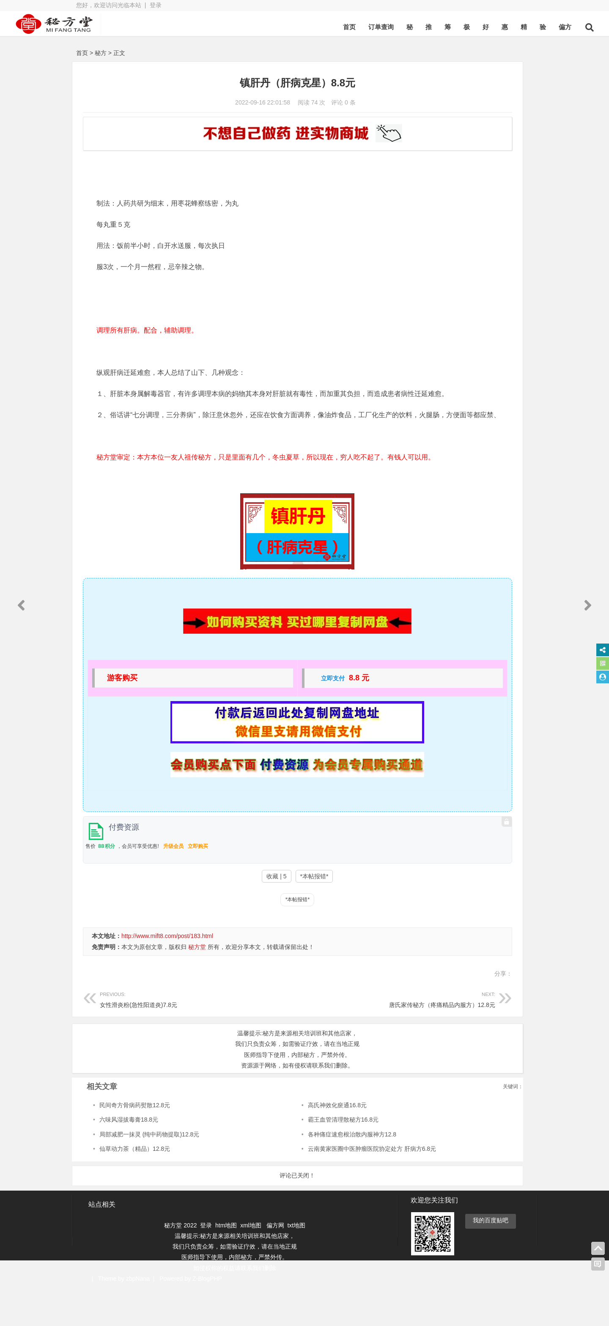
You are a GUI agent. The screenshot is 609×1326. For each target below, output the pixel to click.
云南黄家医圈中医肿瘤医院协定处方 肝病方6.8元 (318, 1186)
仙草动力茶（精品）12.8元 (134, 1186)
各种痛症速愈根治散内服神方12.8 (298, 1172)
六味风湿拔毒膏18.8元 (128, 1157)
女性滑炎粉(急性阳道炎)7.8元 (170, 1036)
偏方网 (275, 1263)
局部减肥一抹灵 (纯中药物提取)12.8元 (149, 1172)
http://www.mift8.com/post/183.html (167, 974)
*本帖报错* (258, 914)
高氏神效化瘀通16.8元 (283, 1143)
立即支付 (276, 716)
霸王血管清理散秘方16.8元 (289, 1157)
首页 (285, 26)
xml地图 (251, 1263)
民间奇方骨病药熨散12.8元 (134, 1143)
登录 (156, 5)
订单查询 (316, 26)
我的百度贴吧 (490, 1257)
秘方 (101, 53)
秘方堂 (197, 985)
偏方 (500, 26)
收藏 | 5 (220, 914)
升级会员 (173, 884)
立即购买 (198, 884)
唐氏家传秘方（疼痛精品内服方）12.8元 (311, 1036)
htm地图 (226, 1263)
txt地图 (296, 1263)
